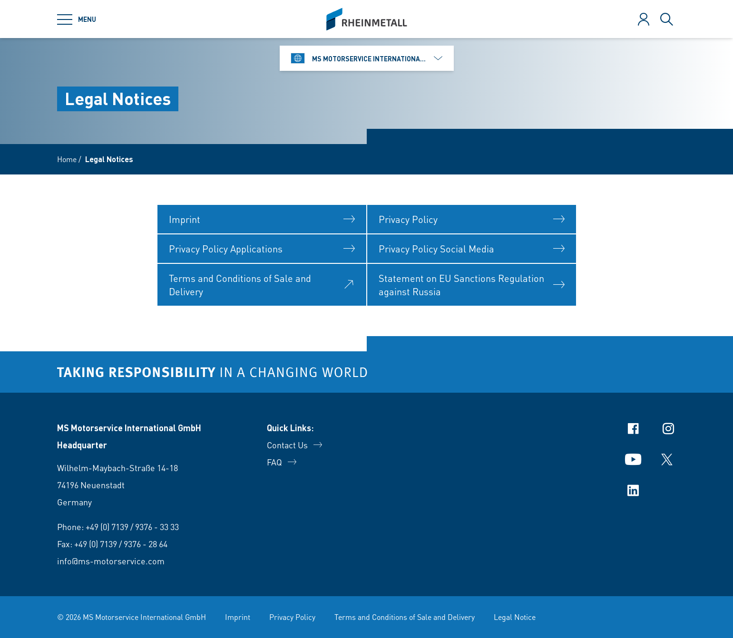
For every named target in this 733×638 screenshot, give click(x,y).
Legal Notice (515, 617)
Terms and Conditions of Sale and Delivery (404, 617)
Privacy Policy (292, 617)
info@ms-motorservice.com (111, 560)
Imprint (237, 617)
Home (67, 159)
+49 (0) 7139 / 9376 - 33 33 (132, 526)
